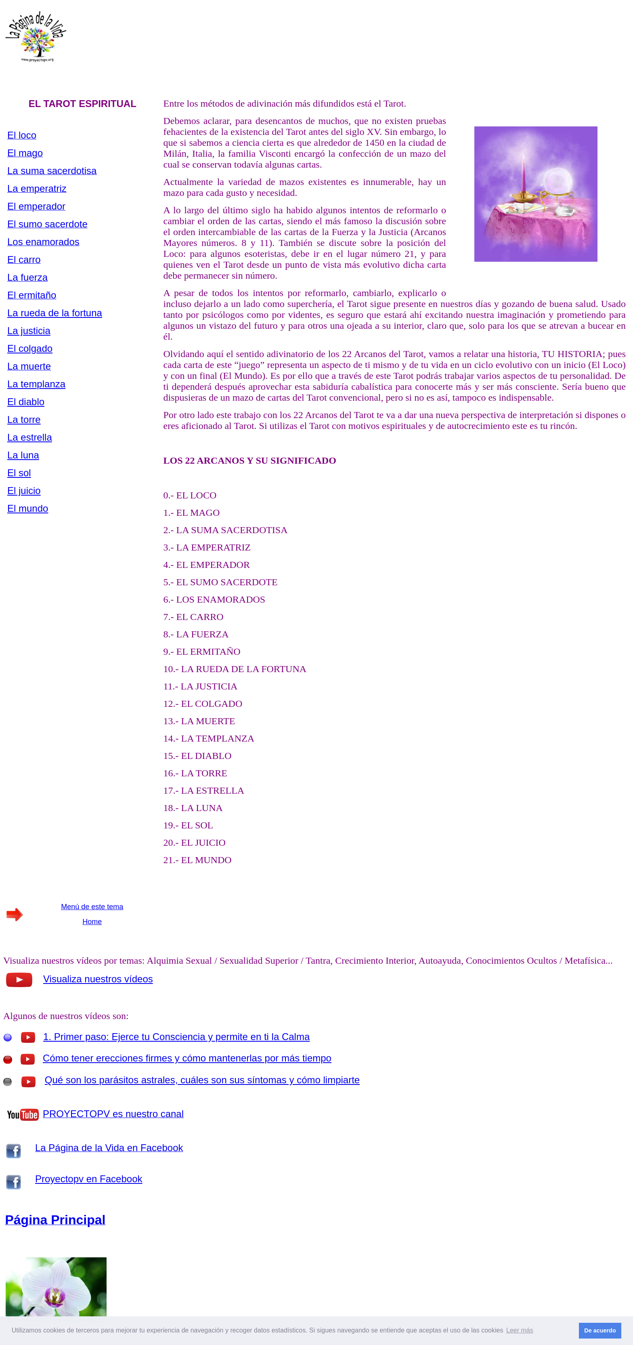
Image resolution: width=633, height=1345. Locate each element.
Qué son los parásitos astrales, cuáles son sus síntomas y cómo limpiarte (202, 1079)
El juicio (24, 490)
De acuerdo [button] (600, 1330)
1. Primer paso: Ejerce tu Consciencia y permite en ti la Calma (176, 1036)
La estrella (29, 437)
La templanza (36, 383)
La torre (24, 419)
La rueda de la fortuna (54, 312)
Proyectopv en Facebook (89, 1178)
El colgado (29, 348)
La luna (23, 455)
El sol (19, 472)
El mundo (27, 508)
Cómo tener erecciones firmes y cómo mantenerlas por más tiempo (187, 1058)
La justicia (28, 330)
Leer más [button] (519, 1330)
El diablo (25, 401)
